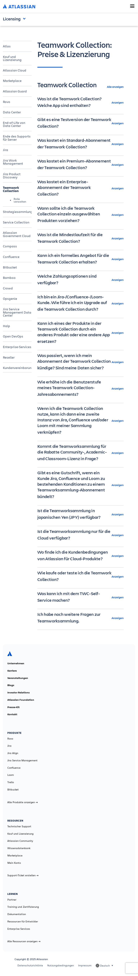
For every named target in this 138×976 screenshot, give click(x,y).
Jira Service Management (22, 760)
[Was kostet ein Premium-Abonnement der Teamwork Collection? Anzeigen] (80, 164)
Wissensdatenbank (18, 848)
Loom (10, 774)
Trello (10, 782)
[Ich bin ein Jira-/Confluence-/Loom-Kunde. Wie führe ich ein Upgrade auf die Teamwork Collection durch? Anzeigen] (80, 303)
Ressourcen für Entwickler (22, 921)
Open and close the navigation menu (25, 18)
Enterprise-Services (17, 347)
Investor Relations (18, 692)
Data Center (12, 112)
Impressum (84, 965)
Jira (5, 150)
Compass (10, 246)
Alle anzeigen (115, 86)
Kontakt (12, 714)
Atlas (7, 46)
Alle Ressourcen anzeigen (23, 941)
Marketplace (12, 80)
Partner (11, 899)
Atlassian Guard (15, 91)
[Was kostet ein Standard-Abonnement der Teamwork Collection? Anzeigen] (80, 144)
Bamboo (9, 277)
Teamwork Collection (11, 189)
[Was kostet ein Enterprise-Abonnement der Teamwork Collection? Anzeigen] (80, 188)
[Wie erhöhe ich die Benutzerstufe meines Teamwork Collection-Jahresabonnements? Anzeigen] (80, 388)
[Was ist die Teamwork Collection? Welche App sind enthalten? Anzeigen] (80, 102)
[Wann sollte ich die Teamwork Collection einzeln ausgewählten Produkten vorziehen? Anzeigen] (80, 214)
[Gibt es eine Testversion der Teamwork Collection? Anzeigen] (80, 123)
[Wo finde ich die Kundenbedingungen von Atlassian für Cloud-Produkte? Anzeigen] (80, 556)
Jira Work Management (13, 162)
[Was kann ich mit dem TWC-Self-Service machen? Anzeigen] (80, 597)
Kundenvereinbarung (17, 368)
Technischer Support (19, 826)
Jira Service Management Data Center (17, 312)
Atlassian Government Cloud (17, 234)
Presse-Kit (13, 707)
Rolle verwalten (20, 200)
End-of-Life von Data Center (14, 124)
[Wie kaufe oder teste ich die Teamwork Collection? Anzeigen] (80, 576)
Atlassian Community (20, 840)
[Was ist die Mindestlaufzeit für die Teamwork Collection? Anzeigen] (80, 238)
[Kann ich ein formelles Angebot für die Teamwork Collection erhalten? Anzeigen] (80, 259)
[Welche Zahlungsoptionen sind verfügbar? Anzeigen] (80, 280)
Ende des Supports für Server (17, 138)
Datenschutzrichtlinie (30, 965)
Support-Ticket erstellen (22, 875)
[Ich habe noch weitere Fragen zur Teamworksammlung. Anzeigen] (80, 618)
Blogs (10, 685)
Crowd (8, 288)
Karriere (12, 670)
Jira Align (12, 753)
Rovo (6, 102)
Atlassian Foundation (20, 699)
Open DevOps (13, 336)
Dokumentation (16, 914)
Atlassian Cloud (14, 70)
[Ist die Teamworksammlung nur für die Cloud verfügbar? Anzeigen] (80, 535)
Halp (6, 326)
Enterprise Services (18, 928)
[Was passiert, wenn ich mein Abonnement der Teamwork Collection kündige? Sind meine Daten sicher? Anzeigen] (80, 362)
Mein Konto (14, 862)
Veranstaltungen (17, 678)
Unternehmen (15, 663)
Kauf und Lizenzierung (12, 58)
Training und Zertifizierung (23, 906)
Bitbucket (10, 267)
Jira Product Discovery (11, 175)
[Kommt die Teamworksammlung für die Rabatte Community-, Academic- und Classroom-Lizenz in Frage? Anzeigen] (80, 452)
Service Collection (16, 222)
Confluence (11, 257)
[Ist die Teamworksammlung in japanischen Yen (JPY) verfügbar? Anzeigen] (80, 514)
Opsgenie (10, 298)
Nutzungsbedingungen (60, 965)
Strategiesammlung (17, 212)
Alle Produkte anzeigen (22, 802)
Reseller (9, 357)
